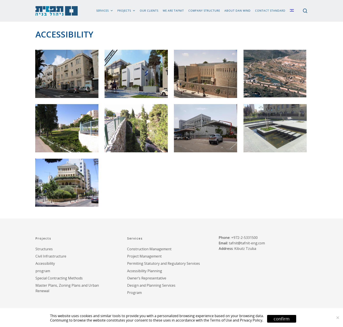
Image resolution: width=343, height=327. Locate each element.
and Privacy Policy (247, 320)
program (42, 270)
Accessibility (45, 263)
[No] (337, 317)
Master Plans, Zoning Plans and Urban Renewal (67, 288)
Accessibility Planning (144, 270)
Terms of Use (221, 320)
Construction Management (149, 249)
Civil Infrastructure (50, 256)
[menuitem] (292, 11)
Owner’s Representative (146, 278)
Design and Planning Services (151, 285)
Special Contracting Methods (59, 278)
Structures (44, 249)
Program (134, 292)
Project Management (144, 256)
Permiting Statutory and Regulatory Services (163, 263)
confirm (282, 319)
